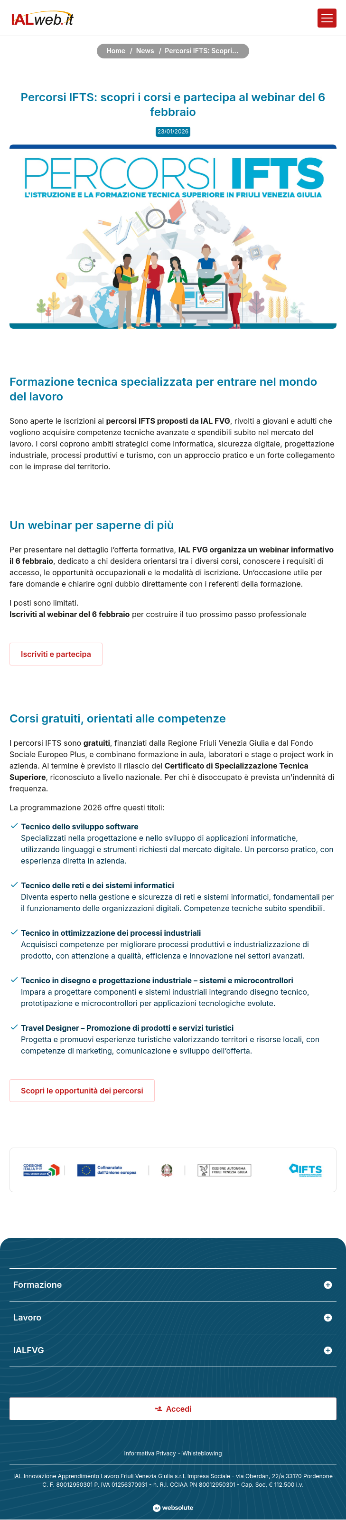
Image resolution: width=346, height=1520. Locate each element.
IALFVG (173, 1350)
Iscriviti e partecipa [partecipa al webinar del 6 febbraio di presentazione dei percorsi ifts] (56, 654)
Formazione (173, 1285)
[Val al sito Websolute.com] (173, 1508)
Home (115, 51)
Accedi (173, 1409)
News (145, 51)
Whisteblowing (202, 1453)
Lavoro (173, 1317)
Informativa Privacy (150, 1453)
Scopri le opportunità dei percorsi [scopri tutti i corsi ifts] (82, 1090)
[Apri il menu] (327, 18)
